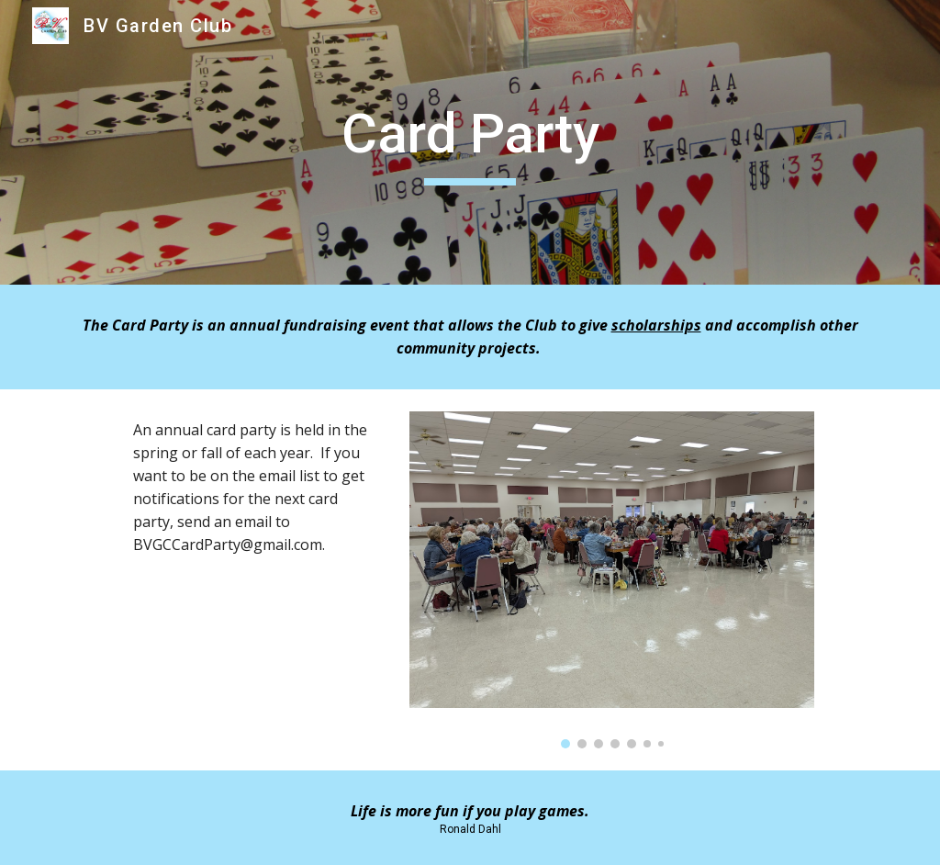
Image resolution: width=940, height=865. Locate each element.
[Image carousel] (611, 579)
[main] (470, 142)
